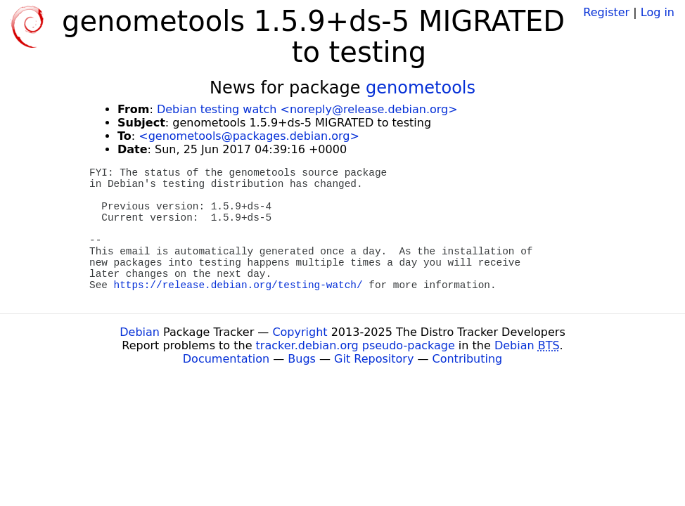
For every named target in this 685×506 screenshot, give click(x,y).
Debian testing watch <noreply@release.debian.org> (307, 109)
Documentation (226, 358)
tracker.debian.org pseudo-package (355, 345)
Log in (657, 12)
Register (606, 12)
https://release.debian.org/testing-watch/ (238, 285)
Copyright (299, 332)
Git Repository (374, 358)
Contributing (468, 358)
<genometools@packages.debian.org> (249, 136)
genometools (420, 88)
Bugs (302, 358)
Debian (140, 332)
